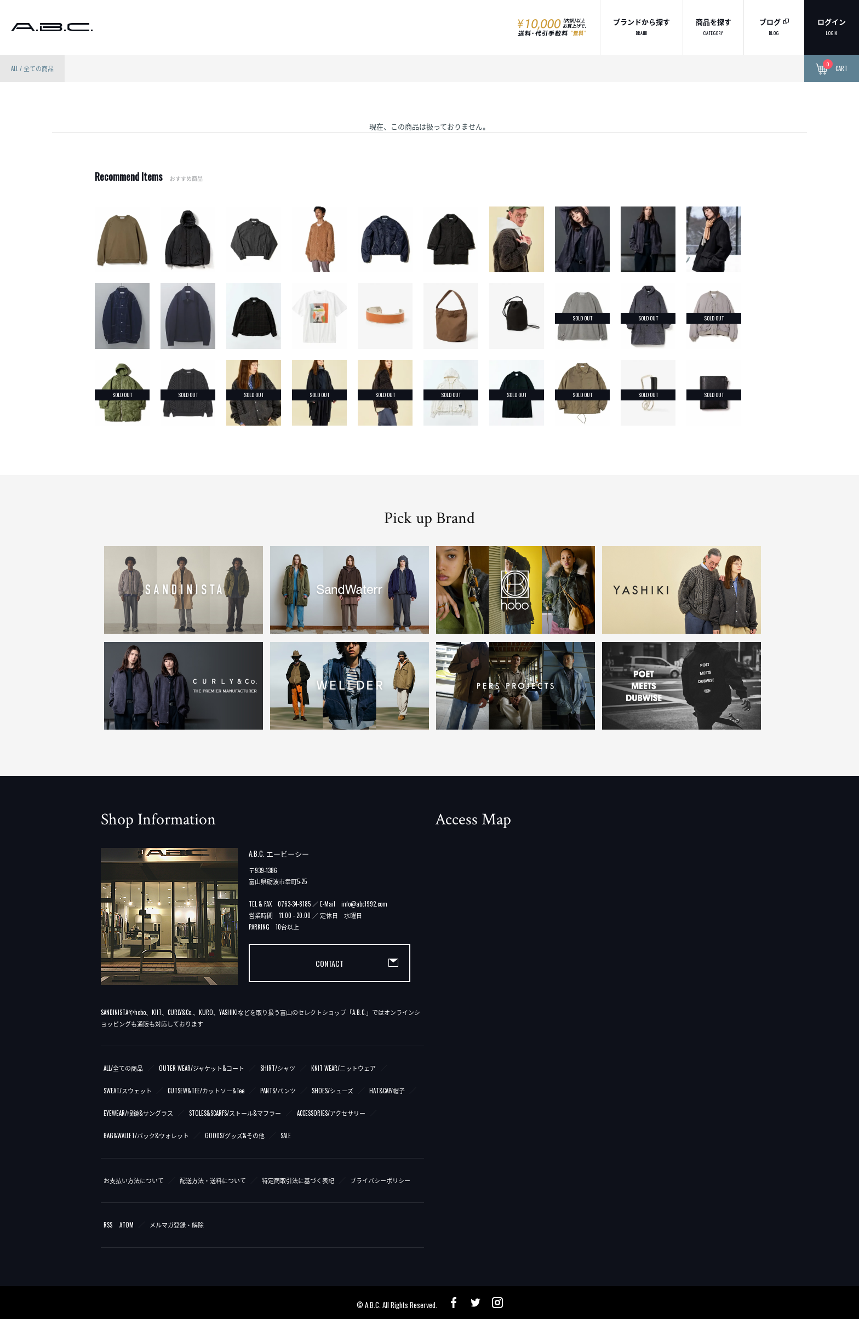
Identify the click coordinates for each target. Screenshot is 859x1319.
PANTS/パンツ (278, 1090)
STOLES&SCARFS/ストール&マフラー (235, 1113)
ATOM (126, 1224)
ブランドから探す (641, 26)
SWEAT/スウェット (128, 1090)
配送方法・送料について (213, 1180)
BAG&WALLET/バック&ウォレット (146, 1135)
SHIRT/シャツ (277, 1068)
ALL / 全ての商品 (32, 68)
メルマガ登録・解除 (177, 1224)
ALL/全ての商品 (123, 1068)
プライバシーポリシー (380, 1180)
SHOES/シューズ (332, 1090)
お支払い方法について (134, 1180)
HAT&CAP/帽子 (387, 1090)
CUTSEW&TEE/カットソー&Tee (206, 1090)
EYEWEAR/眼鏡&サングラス (138, 1113)
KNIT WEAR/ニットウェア (343, 1068)
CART (831, 69)
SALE (285, 1135)
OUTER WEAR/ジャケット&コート (201, 1068)
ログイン (831, 26)
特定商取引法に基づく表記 (298, 1180)
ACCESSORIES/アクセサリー (331, 1113)
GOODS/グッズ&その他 (235, 1135)
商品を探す (713, 26)
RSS (108, 1224)
